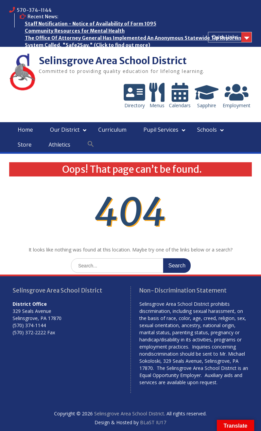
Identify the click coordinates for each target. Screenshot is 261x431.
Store (25, 144)
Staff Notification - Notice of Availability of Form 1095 (90, 24)
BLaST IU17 (153, 422)
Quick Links (225, 37)
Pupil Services (160, 129)
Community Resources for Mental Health (75, 31)
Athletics (59, 144)
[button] (91, 144)
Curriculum (112, 129)
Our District (65, 129)
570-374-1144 (34, 10)
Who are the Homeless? (53, 52)
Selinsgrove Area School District (113, 61)
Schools (207, 129)
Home (25, 129)
